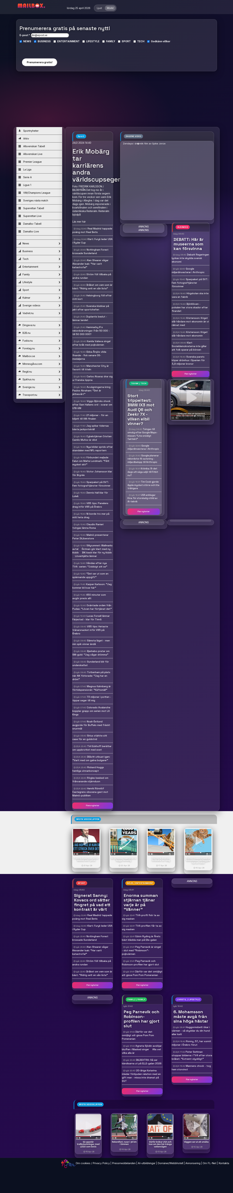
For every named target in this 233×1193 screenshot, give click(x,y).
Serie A (25, 177)
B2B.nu (39, 333)
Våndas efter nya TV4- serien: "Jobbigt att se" (89, 564)
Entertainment (39, 266)
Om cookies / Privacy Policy (93, 1163)
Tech (39, 259)
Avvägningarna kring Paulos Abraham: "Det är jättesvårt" (91, 390)
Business (39, 251)
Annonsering (192, 1163)
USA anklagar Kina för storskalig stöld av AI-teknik (142, 498)
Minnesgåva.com (39, 364)
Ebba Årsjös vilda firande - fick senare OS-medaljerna (89, 355)
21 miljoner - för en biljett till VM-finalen (90, 417)
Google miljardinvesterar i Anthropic (143, 447)
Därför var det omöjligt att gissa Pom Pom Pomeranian (142, 973)
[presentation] (39, 49)
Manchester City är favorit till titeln (90, 367)
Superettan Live (30, 215)
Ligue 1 (24, 184)
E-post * (25, 35)
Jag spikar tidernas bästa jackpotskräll (90, 427)
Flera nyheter (92, 805)
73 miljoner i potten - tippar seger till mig (91, 698)
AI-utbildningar (146, 1163)
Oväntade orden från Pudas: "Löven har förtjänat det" (92, 607)
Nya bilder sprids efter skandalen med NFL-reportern (92, 448)
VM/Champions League (34, 192)
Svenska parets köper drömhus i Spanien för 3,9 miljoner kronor (188, 360)
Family (39, 274)
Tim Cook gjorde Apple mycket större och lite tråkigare (143, 485)
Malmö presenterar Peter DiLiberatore (90, 536)
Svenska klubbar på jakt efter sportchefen (90, 307)
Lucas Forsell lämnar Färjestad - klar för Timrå (91, 617)
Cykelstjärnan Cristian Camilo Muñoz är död (92, 438)
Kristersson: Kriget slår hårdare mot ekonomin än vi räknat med (190, 321)
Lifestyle (39, 282)
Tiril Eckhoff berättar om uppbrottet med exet (91, 748)
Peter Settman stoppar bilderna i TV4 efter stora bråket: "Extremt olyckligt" (192, 1055)
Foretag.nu (39, 348)
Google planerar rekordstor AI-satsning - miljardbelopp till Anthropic (143, 459)
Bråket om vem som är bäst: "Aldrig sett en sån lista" (92, 286)
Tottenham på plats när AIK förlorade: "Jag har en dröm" (91, 676)
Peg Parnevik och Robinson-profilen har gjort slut (140, 962)
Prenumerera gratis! (39, 62)
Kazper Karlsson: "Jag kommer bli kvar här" (92, 586)
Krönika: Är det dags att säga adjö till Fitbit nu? (143, 472)
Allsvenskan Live (30, 153)
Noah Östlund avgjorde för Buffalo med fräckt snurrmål (91, 725)
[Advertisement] (116, 100)
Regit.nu (39, 371)
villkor (166, 41)
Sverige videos (39, 305)
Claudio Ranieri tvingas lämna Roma (88, 526)
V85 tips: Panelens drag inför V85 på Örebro (90, 505)
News (39, 243)
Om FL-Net (209, 1163)
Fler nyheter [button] (191, 374)
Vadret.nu (39, 313)
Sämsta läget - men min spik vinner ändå (91, 642)
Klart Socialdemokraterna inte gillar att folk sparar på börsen (189, 346)
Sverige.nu (39, 387)
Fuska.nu (39, 340)
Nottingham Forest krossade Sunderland (90, 251)
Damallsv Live (28, 231)
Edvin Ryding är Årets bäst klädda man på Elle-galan (141, 938)
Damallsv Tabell (29, 223)
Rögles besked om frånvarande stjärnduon (90, 779)
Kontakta (224, 1163)
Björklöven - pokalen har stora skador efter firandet (190, 307)
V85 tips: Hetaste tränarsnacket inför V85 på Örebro (90, 630)
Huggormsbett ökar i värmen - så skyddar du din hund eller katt (191, 1031)
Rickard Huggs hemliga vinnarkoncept (88, 769)
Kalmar (39, 297)
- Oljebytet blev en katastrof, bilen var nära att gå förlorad (190, 414)
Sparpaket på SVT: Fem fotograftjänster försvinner (91, 483)
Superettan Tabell (31, 208)
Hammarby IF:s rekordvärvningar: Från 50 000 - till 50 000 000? (91, 331)
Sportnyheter (28, 130)
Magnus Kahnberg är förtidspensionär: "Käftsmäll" (91, 688)
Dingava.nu (39, 325)
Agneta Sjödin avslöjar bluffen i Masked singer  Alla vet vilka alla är (142, 1049)
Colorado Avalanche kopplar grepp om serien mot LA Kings (91, 711)
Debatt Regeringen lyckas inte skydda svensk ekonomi (190, 258)
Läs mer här (79, 221)
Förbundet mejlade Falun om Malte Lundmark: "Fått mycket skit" (90, 461)
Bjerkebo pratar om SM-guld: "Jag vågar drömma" (91, 652)
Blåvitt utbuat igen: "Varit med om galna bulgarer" (91, 758)
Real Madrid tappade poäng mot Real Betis (92, 230)
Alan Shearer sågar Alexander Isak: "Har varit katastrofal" (90, 264)
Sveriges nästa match (33, 200)
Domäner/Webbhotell (170, 1163)
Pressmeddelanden (124, 1163)
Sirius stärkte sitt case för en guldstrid (89, 737)
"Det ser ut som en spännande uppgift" (90, 575)
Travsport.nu (39, 395)
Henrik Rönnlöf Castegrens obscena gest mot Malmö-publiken (90, 792)
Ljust (99, 8)
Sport (39, 290)
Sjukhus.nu (39, 379)
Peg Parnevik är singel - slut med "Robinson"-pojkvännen (141, 950)
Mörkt (110, 8)
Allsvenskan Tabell (31, 146)
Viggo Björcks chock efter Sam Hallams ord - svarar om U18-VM (92, 404)
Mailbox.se (39, 356)
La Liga (24, 169)
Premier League (30, 161)
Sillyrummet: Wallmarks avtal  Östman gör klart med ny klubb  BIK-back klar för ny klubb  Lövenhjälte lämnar (92, 551)
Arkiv (23, 138)
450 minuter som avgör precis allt (89, 596)
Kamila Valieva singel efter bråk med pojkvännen (91, 343)
